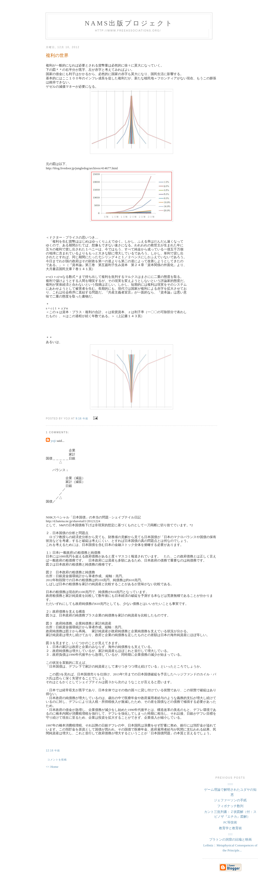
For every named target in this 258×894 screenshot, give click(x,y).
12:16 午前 (53, 750)
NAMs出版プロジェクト (129, 23)
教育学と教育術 (230, 828)
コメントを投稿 (57, 759)
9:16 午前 (82, 418)
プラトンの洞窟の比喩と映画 (230, 839)
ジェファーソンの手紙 (230, 800)
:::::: (230, 784)
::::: (230, 834)
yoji (53, 441)
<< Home (52, 767)
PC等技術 (230, 822)
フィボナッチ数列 (230, 806)
